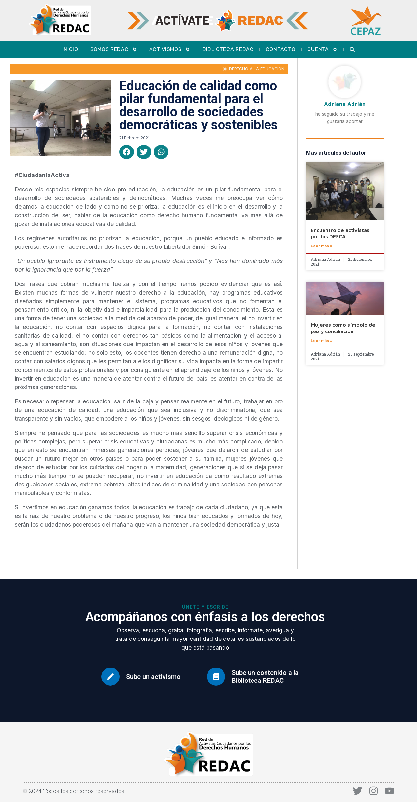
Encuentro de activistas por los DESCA (340, 233)
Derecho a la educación (256, 68)
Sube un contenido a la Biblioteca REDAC (265, 676)
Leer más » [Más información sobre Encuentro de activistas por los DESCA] (322, 246)
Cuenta (322, 49)
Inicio (70, 49)
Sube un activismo (153, 677)
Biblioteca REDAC (228, 49)
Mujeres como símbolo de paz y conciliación (343, 328)
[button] (126, 152)
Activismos (169, 49)
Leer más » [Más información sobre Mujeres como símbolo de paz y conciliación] (322, 340)
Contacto (280, 49)
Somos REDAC (113, 49)
